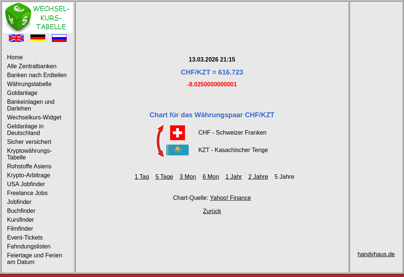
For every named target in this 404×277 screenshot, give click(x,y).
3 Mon (188, 177)
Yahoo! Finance (230, 198)
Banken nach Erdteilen (37, 75)
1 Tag (142, 177)
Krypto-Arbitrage (28, 175)
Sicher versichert (29, 142)
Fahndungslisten (28, 246)
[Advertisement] (212, 19)
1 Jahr (233, 177)
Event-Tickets (25, 237)
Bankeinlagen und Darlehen (30, 105)
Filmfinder (20, 228)
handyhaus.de (376, 254)
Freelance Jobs (27, 193)
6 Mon (210, 177)
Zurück (212, 211)
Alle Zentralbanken (31, 66)
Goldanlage (22, 93)
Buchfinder (21, 211)
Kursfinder (20, 220)
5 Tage (164, 177)
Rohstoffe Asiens (29, 166)
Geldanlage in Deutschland (25, 129)
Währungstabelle (29, 84)
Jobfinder (19, 202)
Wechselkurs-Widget (34, 117)
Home (15, 57)
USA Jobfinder (26, 184)
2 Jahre (258, 177)
